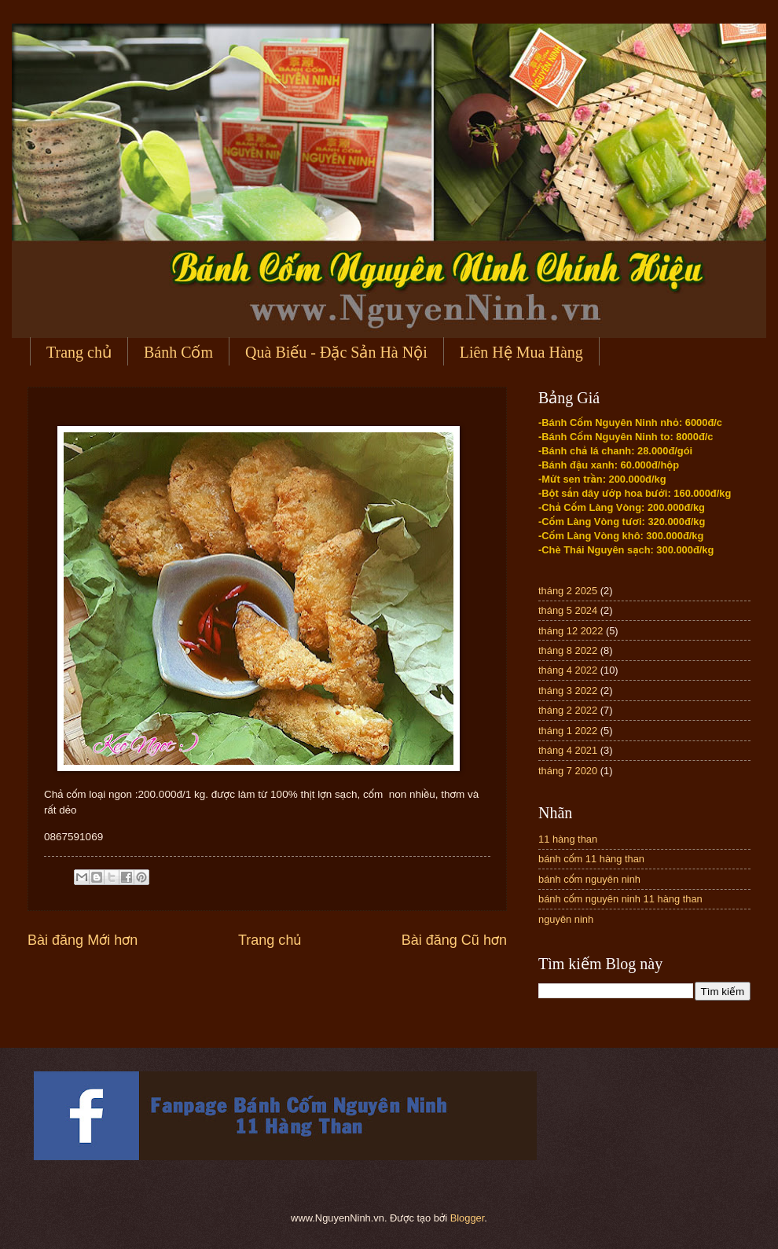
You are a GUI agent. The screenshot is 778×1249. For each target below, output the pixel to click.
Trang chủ (79, 352)
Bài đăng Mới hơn (83, 940)
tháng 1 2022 (567, 731)
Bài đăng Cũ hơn (454, 940)
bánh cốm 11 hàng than (591, 859)
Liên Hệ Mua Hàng (521, 352)
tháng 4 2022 (567, 670)
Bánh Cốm (178, 352)
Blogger (467, 1218)
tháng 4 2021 (567, 750)
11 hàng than (567, 839)
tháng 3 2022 (567, 690)
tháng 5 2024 (567, 610)
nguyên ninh (565, 919)
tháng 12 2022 (570, 631)
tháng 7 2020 (567, 771)
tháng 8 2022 (567, 650)
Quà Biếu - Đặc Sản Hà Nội (336, 352)
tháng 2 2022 (567, 710)
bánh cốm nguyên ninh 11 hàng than (620, 899)
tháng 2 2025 (567, 591)
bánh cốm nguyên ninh (589, 879)
